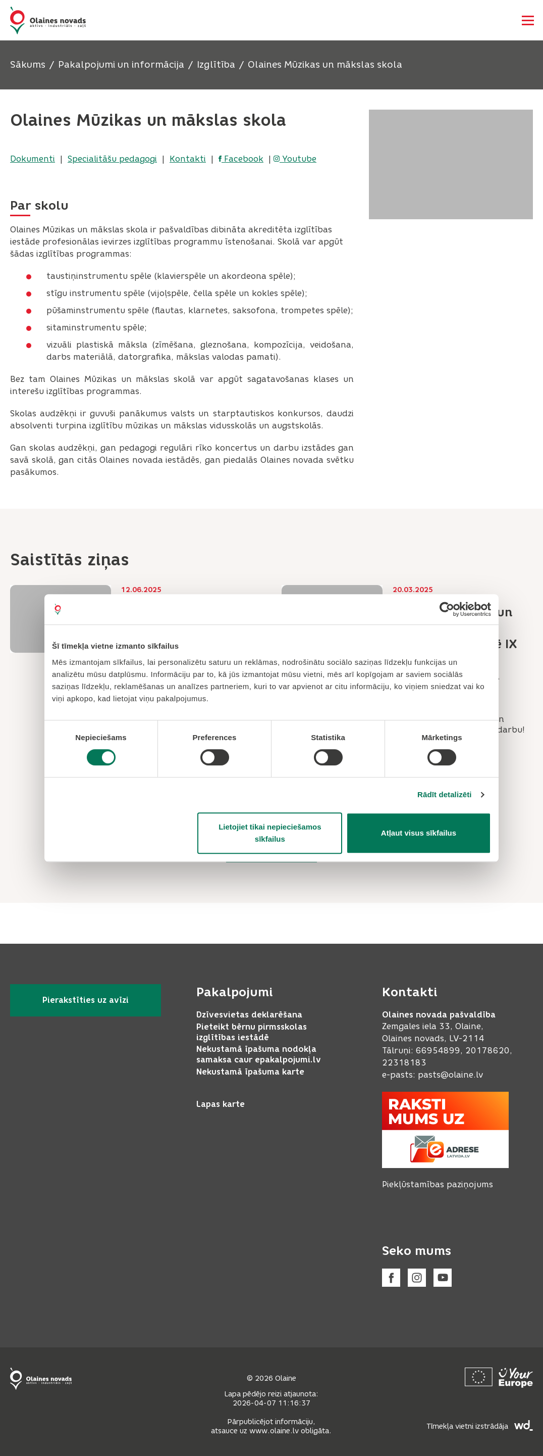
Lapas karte (220, 1104)
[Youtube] (442, 1278)
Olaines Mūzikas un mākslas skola (325, 65)
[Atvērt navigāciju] (528, 20)
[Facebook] (391, 1278)
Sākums (27, 65)
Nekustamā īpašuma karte (250, 1072)
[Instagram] (417, 1278)
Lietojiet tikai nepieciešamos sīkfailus (270, 832)
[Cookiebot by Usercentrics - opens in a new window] (447, 609)
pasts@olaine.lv (450, 1075)
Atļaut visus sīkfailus (418, 833)
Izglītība (216, 65)
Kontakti (188, 159)
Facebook (241, 159)
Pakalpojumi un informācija (121, 65)
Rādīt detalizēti (444, 794)
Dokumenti (32, 159)
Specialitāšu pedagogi (112, 159)
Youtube (295, 159)
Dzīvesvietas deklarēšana (249, 1015)
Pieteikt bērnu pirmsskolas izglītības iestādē (251, 1032)
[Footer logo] (41, 1379)
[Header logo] (48, 20)
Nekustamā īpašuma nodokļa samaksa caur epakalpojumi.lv (258, 1054)
